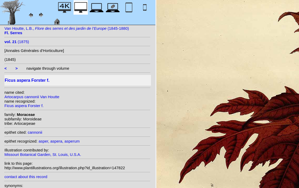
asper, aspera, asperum (59, 141)
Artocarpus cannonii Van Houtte (31, 97)
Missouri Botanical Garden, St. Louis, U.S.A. (42, 154)
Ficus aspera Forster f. (24, 105)
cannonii (35, 132)
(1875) (16, 41)
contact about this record (25, 176)
